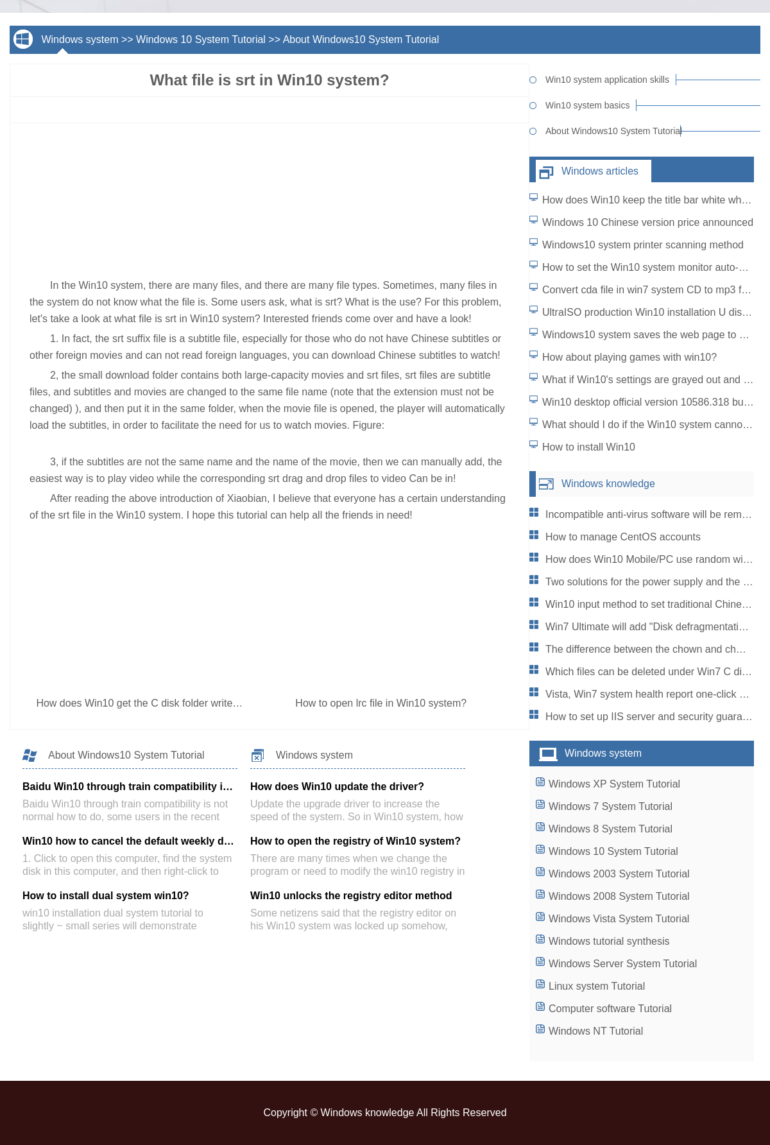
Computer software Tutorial (610, 1008)
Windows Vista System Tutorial (619, 918)
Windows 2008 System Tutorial (619, 896)
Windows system (79, 39)
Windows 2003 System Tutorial (619, 873)
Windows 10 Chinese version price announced (647, 222)
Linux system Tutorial (597, 986)
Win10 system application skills (607, 79)
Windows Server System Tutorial (623, 963)
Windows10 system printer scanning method (643, 244)
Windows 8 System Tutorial (610, 828)
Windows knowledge (608, 483)
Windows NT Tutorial (596, 1031)
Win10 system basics (587, 105)
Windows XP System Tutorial (614, 784)
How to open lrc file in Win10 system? (382, 703)
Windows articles (599, 171)
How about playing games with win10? (629, 357)
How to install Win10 (588, 447)
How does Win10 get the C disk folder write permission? (164, 703)
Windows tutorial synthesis (609, 941)
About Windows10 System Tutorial (361, 39)
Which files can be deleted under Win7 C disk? (651, 671)
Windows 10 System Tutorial (201, 39)
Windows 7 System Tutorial (610, 806)
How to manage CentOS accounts (623, 536)
